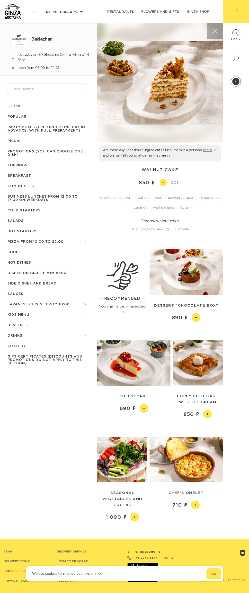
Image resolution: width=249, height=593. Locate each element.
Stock (14, 106)
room (207, 150)
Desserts (18, 325)
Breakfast (19, 175)
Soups (14, 252)
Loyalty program (73, 561)
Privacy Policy (17, 580)
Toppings (17, 165)
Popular (17, 116)
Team (8, 551)
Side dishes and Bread (32, 283)
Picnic (14, 140)
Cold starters (24, 210)
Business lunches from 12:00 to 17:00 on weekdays (43, 197)
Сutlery (17, 346)
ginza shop (198, 11)
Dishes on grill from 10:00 (37, 273)
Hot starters (23, 231)
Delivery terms (17, 561)
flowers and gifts (160, 11)
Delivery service (72, 551)
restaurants (120, 11)
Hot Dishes (19, 262)
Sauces (15, 293)
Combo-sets (21, 186)
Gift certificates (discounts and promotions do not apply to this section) (45, 359)
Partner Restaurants (23, 570)
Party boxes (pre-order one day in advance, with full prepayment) (46, 128)
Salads (16, 220)
